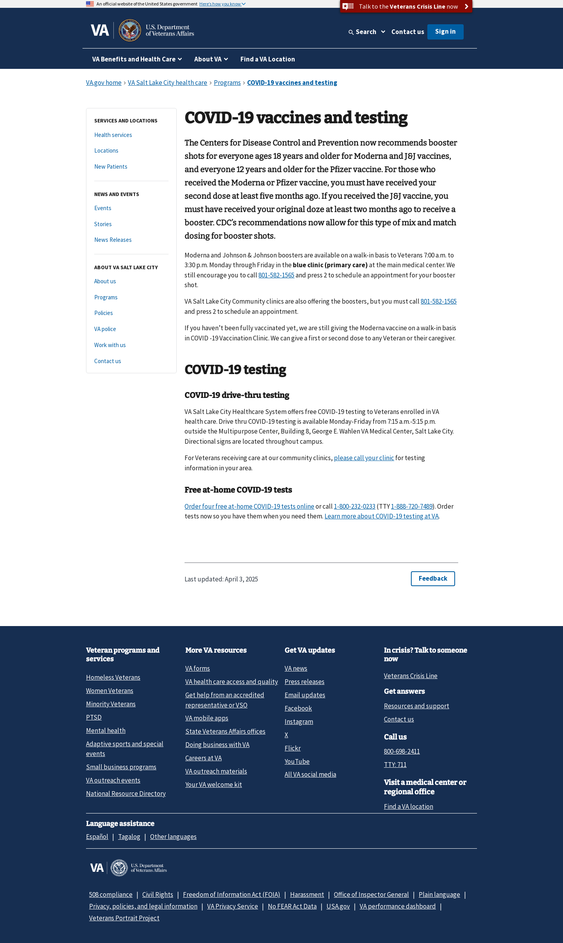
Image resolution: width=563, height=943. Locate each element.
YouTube (297, 761)
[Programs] (131, 298)
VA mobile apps (206, 718)
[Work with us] (131, 345)
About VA (208, 59)
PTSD (94, 717)
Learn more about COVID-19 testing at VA (382, 516)
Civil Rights (157, 894)
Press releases (305, 681)
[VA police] (131, 329)
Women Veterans (109, 690)
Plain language (439, 894)
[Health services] (131, 135)
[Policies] (131, 313)
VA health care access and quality (231, 681)
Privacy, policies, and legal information (143, 906)
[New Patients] (131, 167)
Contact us (407, 31)
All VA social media (310, 774)
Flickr (293, 748)
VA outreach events (113, 780)
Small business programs (121, 767)
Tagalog (129, 836)
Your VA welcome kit (213, 784)
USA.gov (338, 906)
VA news (296, 668)
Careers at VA (203, 758)
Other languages (173, 836)
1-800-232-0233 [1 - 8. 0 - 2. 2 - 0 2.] (354, 506)
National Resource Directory (126, 793)
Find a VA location (408, 806)
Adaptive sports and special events (124, 749)
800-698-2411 (402, 751)
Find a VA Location (267, 59)
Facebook (298, 708)
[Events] (131, 208)
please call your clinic (364, 458)
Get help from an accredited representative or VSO (224, 700)
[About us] (131, 282)
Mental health (106, 730)
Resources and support (416, 706)
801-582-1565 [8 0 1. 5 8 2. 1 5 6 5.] (276, 275)
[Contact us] (131, 361)
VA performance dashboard (398, 906)
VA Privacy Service (232, 906)
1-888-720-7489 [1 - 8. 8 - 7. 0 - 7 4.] (411, 506)
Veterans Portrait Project (124, 918)
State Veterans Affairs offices (225, 731)
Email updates (305, 695)
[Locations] (131, 151)
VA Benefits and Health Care (134, 59)
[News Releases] (131, 240)
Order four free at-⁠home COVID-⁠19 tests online (249, 506)
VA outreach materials (216, 771)
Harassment (307, 894)
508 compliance (111, 894)
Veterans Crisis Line (410, 675)
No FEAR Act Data (292, 906)
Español (97, 836)
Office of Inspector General (371, 894)
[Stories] (131, 224)
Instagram (299, 721)
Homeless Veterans (113, 677)
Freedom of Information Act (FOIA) (231, 894)
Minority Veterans (111, 704)
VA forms (197, 668)
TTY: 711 (395, 764)
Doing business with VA (217, 744)
